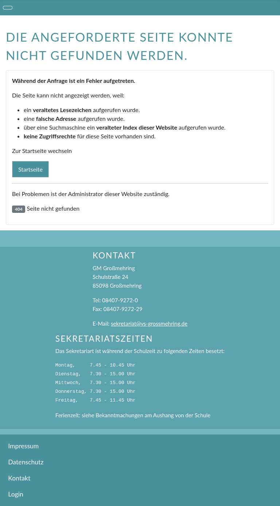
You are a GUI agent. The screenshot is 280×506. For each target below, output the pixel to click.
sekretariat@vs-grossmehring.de (149, 323)
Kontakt (19, 478)
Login (15, 494)
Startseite (30, 169)
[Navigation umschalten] (7, 7)
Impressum (23, 446)
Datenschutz (25, 462)
